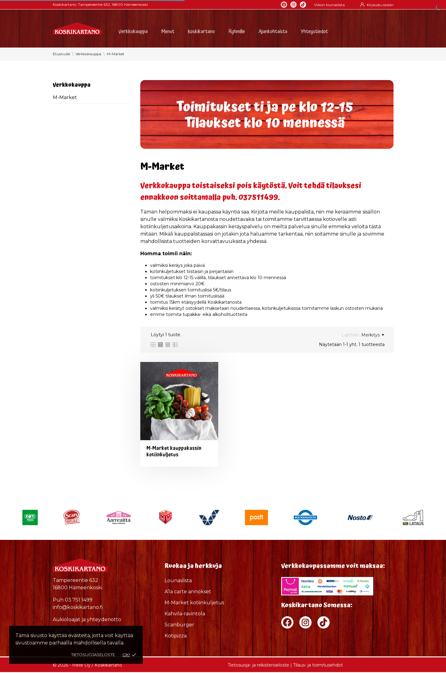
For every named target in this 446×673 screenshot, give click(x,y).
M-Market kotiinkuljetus (194, 603)
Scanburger (179, 625)
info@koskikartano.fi (78, 607)
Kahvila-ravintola (185, 614)
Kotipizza (176, 636)
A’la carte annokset (188, 591)
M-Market (65, 97)
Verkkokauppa (133, 30)
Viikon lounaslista (329, 4)
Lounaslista (178, 580)
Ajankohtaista (272, 30)
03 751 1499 (78, 600)
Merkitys (372, 335)
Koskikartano (201, 30)
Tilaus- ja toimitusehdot (318, 665)
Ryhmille (236, 30)
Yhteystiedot (314, 30)
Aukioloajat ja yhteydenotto (87, 619)
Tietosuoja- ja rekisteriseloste (258, 665)
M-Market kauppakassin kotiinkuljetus (173, 451)
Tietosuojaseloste (93, 654)
